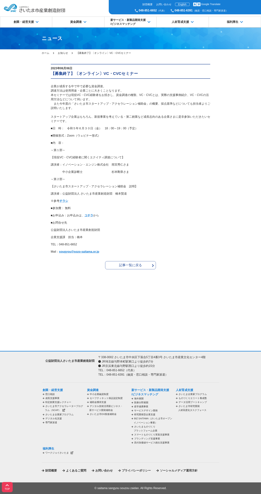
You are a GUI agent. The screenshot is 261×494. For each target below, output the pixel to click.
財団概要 (147, 4)
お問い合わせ (163, 4)
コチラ (88, 215)
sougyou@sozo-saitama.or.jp (79, 251)
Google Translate (211, 4)
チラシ (63, 200)
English (182, 4)
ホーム (45, 53)
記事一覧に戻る (130, 265)
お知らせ (63, 53)
